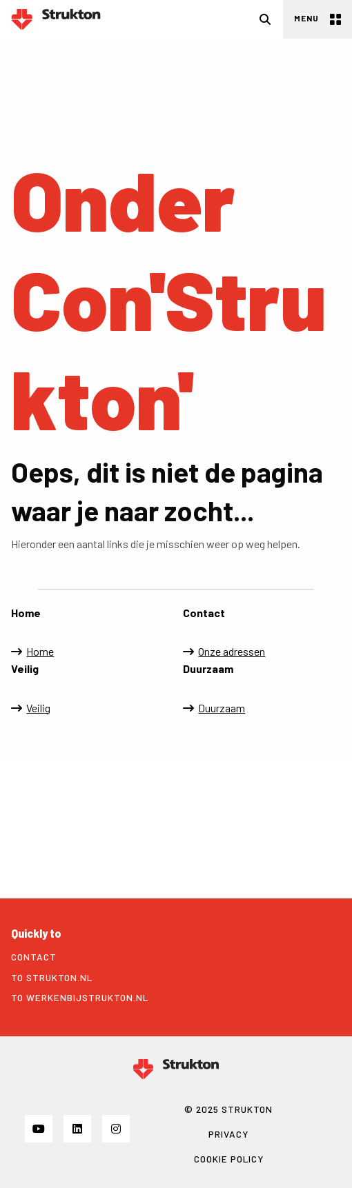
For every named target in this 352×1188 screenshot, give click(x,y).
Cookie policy (229, 1159)
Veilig (38, 707)
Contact (34, 957)
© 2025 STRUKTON (228, 1109)
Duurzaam (221, 707)
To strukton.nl (51, 978)
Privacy (228, 1134)
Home (40, 651)
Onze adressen (231, 651)
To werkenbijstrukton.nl (79, 998)
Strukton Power (56, 19)
